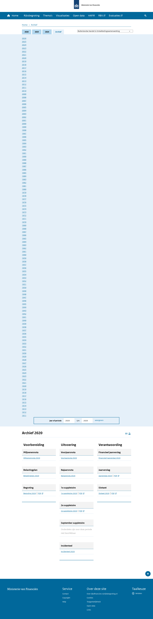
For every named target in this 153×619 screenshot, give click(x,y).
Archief (34, 25)
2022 (24, 51)
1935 (24, 337)
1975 (24, 205)
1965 (24, 238)
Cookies (90, 598)
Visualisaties (62, 15)
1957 (24, 264)
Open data (79, 15)
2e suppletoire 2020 (69, 511)
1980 (24, 189)
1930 (24, 353)
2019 (24, 61)
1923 (24, 376)
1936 (24, 333)
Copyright (66, 598)
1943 (24, 310)
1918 (24, 392)
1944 (24, 307)
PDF (40, 493)
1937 (24, 330)
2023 (24, 48)
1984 (24, 176)
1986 (24, 169)
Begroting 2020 (29, 493)
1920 (24, 386)
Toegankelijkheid (94, 602)
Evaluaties (114, 15)
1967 (24, 232)
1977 (24, 199)
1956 (24, 268)
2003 (24, 114)
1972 (24, 215)
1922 (24, 379)
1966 (24, 235)
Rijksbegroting (31, 15)
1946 (24, 301)
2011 (24, 87)
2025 (37, 32)
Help (64, 602)
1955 (24, 271)
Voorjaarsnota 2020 (69, 458)
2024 (47, 32)
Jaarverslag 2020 (105, 476)
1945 (24, 304)
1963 (24, 245)
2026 (26, 32)
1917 (24, 396)
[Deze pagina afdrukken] (129, 434)
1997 (24, 133)
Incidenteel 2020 (68, 551)
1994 (24, 143)
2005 (24, 107)
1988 (24, 163)
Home (25, 25)
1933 (24, 343)
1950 (24, 287)
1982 (24, 182)
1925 (24, 369)
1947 (24, 297)
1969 (24, 225)
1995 (24, 140)
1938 (24, 327)
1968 (24, 228)
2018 (24, 64)
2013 (24, 81)
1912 (24, 412)
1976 (24, 202)
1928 (24, 360)
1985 (24, 173)
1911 (24, 415)
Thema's (47, 15)
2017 (24, 68)
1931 (24, 350)
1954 (24, 274)
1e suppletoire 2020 (69, 493)
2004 (24, 110)
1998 (24, 130)
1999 (24, 127)
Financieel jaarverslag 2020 (109, 458)
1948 (24, 294)
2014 (24, 77)
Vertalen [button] (138, 593)
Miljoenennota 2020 (31, 458)
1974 (24, 209)
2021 (24, 55)
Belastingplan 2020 (31, 476)
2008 (24, 97)
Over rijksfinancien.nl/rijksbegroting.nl (102, 594)
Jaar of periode (55, 420)
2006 (24, 104)
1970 (24, 222)
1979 (24, 192)
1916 (24, 399)
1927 (24, 363)
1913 (24, 409)
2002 (24, 117)
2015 (24, 74)
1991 (24, 153)
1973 (24, 212)
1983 (24, 179)
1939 (24, 324)
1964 (24, 242)
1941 (24, 317)
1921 (24, 383)
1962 (24, 248)
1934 (24, 340)
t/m (78, 420)
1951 (24, 284)
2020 (24, 58)
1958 (24, 261)
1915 (24, 402)
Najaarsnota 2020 (68, 476)
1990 (24, 156)
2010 (24, 91)
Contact (65, 594)
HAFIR (91, 15)
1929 (24, 356)
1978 (24, 196)
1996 (24, 137)
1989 (24, 160)
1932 (24, 347)
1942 (24, 314)
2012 (24, 84)
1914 (24, 406)
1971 (24, 219)
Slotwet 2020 (104, 493)
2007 (24, 101)
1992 (24, 150)
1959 (24, 258)
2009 (24, 94)
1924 (24, 373)
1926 (24, 366)
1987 (24, 166)
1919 (24, 389)
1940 (24, 320)
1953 (24, 278)
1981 (24, 186)
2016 (24, 71)
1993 (24, 146)
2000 (24, 123)
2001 (24, 120)
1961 (24, 251)
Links (89, 610)
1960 (24, 255)
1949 (24, 291)
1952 (24, 281)
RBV (100, 15)
